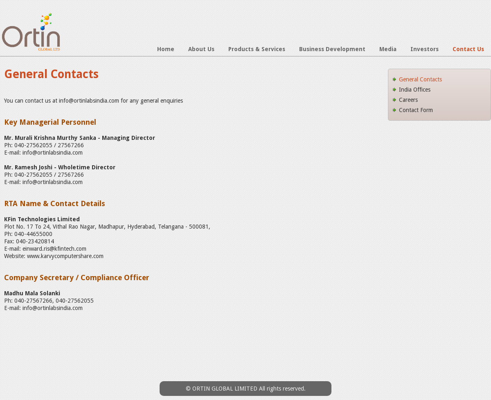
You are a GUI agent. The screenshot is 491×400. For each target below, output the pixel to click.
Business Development (332, 49)
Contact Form (416, 110)
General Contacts (420, 79)
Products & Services (256, 49)
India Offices (414, 89)
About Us (201, 49)
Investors (424, 49)
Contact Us (468, 49)
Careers (408, 100)
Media (387, 49)
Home (165, 49)
